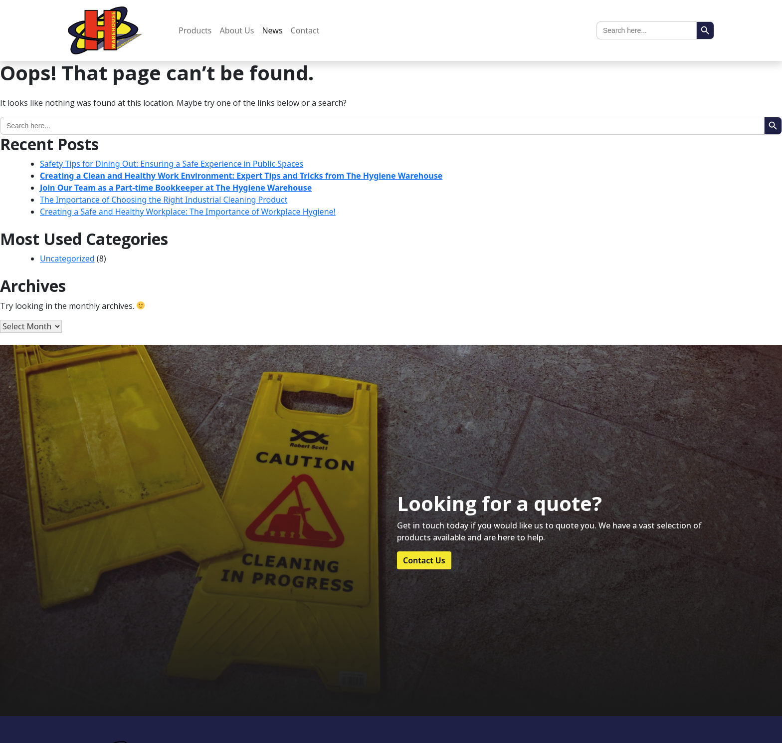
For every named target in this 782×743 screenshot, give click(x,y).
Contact (305, 30)
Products (195, 30)
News (272, 30)
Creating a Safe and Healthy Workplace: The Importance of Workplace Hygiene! (188, 211)
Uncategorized (67, 258)
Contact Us (424, 560)
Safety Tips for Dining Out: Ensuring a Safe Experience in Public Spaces (171, 163)
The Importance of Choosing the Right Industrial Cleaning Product (163, 199)
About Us (237, 30)
